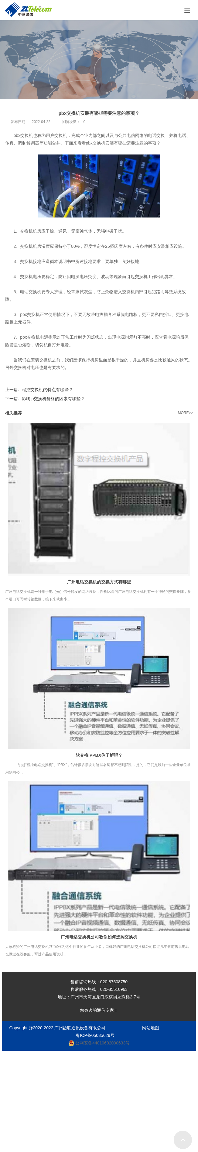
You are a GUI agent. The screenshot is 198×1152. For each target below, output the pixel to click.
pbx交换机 (96, 143)
